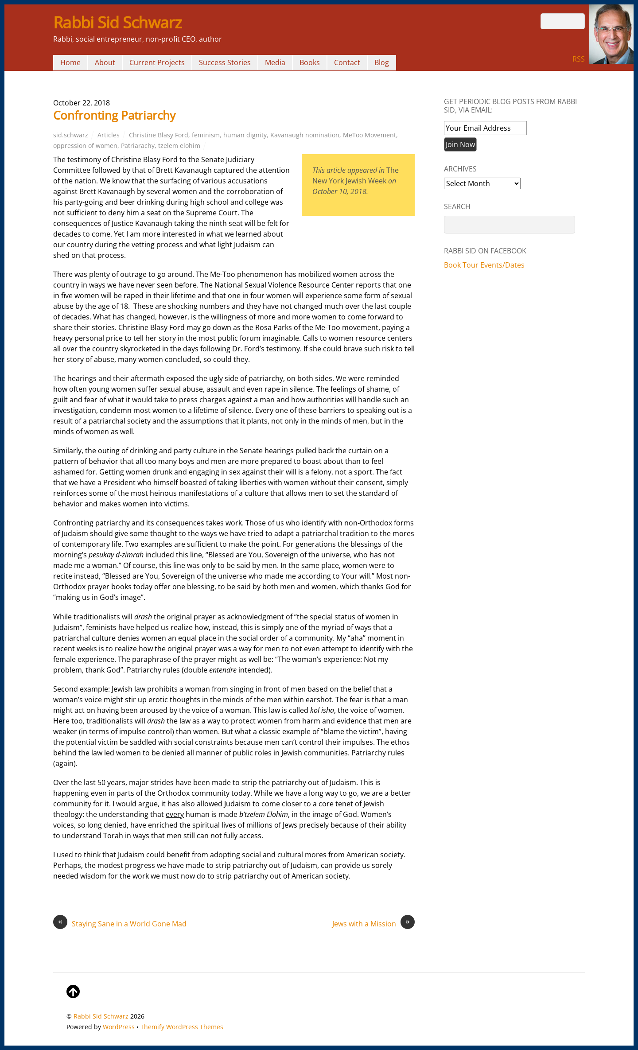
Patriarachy (138, 145)
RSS (578, 59)
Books (310, 62)
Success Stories (225, 62)
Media (275, 62)
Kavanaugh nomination (304, 135)
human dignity (245, 135)
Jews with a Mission (373, 923)
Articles (108, 135)
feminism (206, 135)
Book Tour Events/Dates (484, 265)
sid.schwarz (70, 135)
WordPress (119, 1027)
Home (70, 62)
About (105, 62)
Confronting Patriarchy (114, 115)
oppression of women (85, 145)
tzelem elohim (179, 145)
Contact (347, 62)
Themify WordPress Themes (181, 1027)
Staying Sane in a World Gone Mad (120, 923)
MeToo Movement (369, 135)
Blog (381, 62)
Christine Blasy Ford (158, 135)
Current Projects (157, 62)
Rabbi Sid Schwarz (101, 1016)
